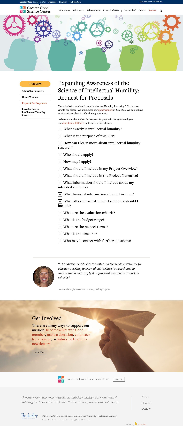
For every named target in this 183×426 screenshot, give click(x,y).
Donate (152, 10)
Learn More (39, 352)
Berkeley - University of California (29, 415)
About (145, 397)
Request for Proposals (34, 103)
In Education (75, 2)
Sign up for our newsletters (151, 2)
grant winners (105, 109)
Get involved (130, 10)
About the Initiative (33, 90)
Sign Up (119, 379)
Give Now (35, 84)
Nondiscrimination (58, 420)
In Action (63, 2)
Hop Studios (140, 424)
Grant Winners (30, 96)
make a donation (60, 335)
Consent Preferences (83, 420)
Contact (142, 10)
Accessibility (46, 420)
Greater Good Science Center (35, 9)
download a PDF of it (73, 122)
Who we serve (93, 10)
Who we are (64, 10)
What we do (78, 10)
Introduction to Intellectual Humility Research (33, 112)
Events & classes (111, 10)
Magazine (52, 2)
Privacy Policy (70, 420)
